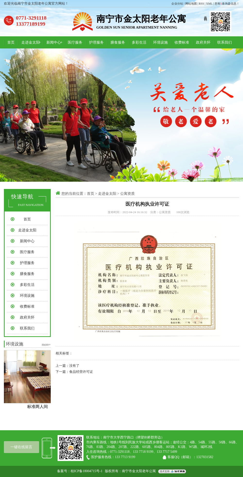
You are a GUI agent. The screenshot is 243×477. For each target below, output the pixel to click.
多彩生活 (139, 42)
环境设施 (160, 42)
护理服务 (96, 42)
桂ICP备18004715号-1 (86, 471)
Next (227, 115)
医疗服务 (75, 42)
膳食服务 (117, 42)
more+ (46, 344)
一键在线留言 (21, 447)
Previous (16, 115)
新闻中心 (53, 42)
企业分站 (177, 3)
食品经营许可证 (81, 372)
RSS (201, 3)
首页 (11, 42)
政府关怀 (203, 42)
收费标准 (182, 42)
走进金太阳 (30, 42)
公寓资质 (127, 193)
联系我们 (224, 42)
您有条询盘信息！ (227, 3)
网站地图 (191, 3)
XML (209, 3)
